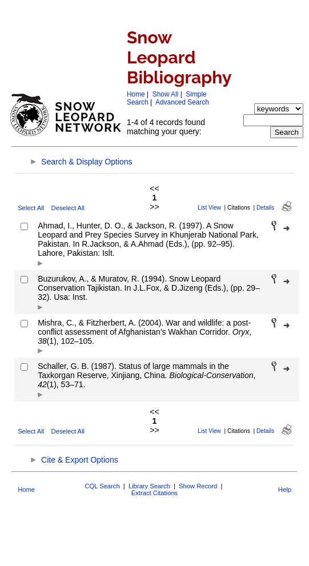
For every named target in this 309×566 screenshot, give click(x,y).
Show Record (198, 486)
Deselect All (68, 207)
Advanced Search (182, 102)
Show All (166, 94)
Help (284, 489)
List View (209, 207)
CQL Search (102, 486)
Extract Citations (154, 492)
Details (265, 207)
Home (136, 94)
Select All (31, 207)
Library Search (149, 486)
